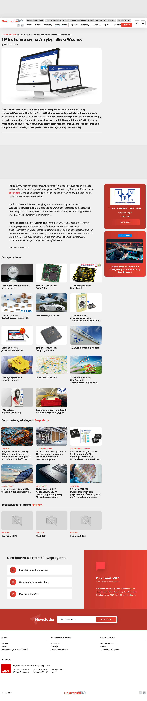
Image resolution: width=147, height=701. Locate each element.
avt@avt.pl (57, 669)
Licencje (54, 646)
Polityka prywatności (59, 650)
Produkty (48, 25)
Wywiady (85, 25)
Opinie (107, 25)
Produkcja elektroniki (35, 20)
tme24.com (14, 193)
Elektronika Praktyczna (109, 650)
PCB (47, 20)
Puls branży (118, 25)
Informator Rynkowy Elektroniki (14, 650)
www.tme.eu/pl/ (125, 213)
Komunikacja (93, 20)
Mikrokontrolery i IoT (107, 20)
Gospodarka (61, 25)
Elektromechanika (79, 20)
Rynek (29, 25)
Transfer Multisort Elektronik (125, 208)
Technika (96, 25)
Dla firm (126, 25)
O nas (3, 646)
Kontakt (4, 643)
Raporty (73, 25)
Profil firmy (125, 222)
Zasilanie (66, 20)
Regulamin (55, 643)
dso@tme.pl (125, 216)
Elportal (103, 646)
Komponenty (56, 20)
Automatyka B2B (107, 643)
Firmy (37, 25)
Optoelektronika (124, 20)
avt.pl (54, 672)
